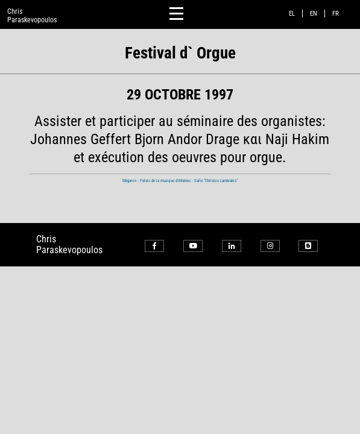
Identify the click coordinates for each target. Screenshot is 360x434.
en (313, 13)
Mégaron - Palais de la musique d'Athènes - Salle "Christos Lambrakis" (180, 180)
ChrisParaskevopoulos (32, 15)
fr (335, 13)
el (292, 13)
